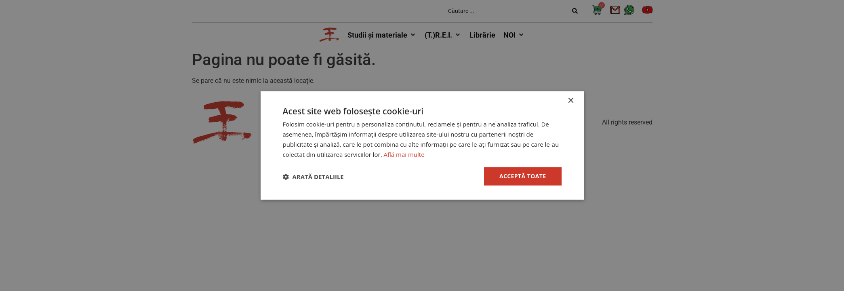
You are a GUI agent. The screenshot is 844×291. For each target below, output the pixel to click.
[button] (313, 176)
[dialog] (422, 145)
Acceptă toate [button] (522, 176)
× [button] (571, 101)
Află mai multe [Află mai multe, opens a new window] (404, 154)
